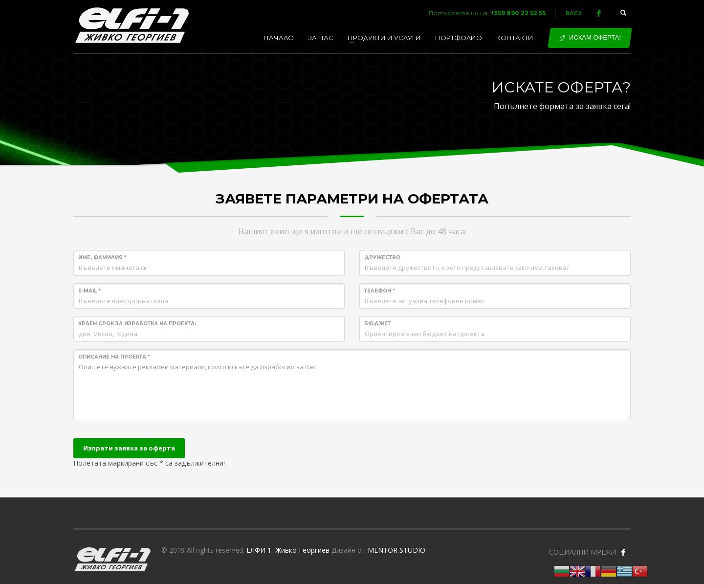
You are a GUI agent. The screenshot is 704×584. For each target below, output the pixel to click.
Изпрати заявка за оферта (129, 448)
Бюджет (377, 323)
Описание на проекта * (114, 357)
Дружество (382, 257)
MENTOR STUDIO (396, 550)
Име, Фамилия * (102, 257)
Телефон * (379, 291)
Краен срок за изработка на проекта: (137, 323)
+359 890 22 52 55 (518, 13)
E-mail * (89, 291)
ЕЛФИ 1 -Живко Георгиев (288, 550)
